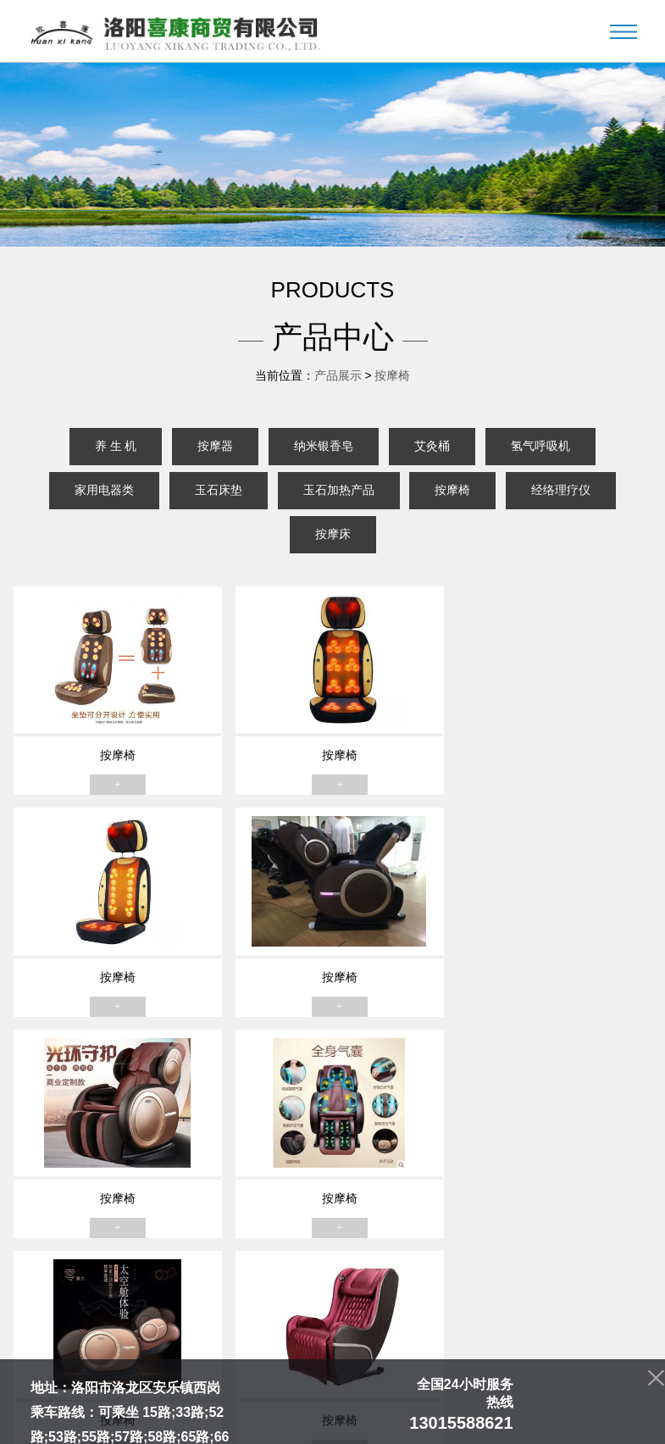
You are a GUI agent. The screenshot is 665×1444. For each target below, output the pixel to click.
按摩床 (333, 534)
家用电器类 (104, 490)
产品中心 (228, 1325)
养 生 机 (115, 446)
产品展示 (338, 375)
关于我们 (168, 1325)
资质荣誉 (405, 1325)
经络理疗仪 (560, 490)
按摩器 (215, 446)
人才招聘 (464, 1325)
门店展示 (345, 1325)
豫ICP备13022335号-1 (392, 1420)
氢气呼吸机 (540, 446)
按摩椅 (392, 375)
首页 (121, 1325)
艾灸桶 (432, 446)
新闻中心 (287, 1325)
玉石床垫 (218, 490)
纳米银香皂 (323, 446)
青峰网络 (538, 1420)
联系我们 (523, 1325)
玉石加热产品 (338, 490)
